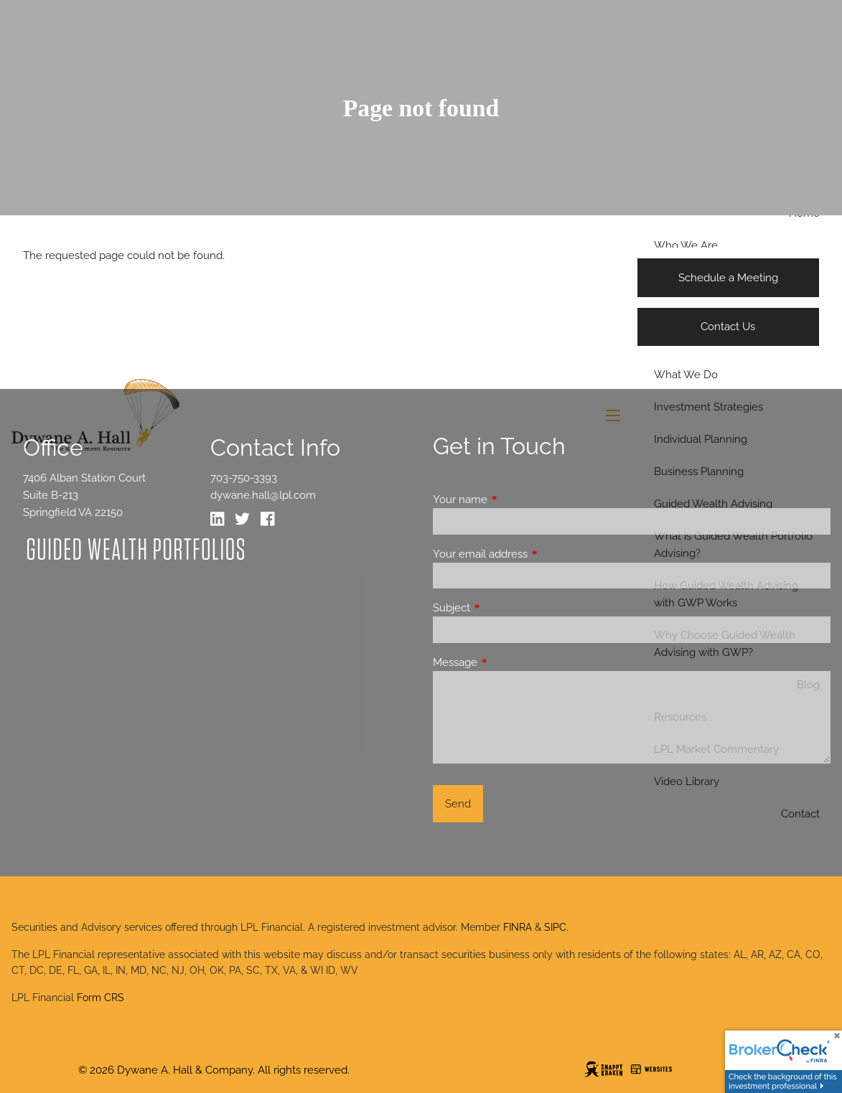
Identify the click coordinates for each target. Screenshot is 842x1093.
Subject (503, 607)
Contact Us (728, 326)
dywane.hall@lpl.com (263, 495)
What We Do (686, 374)
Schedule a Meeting (728, 277)
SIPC (555, 927)
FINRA (517, 927)
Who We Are (686, 245)
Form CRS (100, 997)
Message (507, 662)
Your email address (532, 554)
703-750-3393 (243, 478)
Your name (512, 499)
